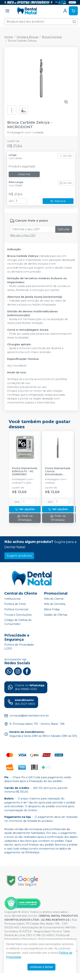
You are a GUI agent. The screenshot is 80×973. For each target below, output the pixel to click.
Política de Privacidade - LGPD (19, 646)
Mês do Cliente (54, 598)
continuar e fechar (41, 966)
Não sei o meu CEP (22, 235)
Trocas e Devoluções (18, 614)
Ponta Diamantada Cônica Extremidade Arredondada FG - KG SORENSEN (57, 471)
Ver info (66, 155)
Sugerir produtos (19, 555)
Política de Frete (15, 604)
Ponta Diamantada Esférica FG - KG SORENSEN (24, 471)
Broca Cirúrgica (52, 37)
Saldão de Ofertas (55, 614)
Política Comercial (16, 609)
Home (8, 37)
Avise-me (24, 174)
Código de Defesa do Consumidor (18, 622)
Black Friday (52, 609)
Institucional (12, 598)
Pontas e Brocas (27, 37)
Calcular (64, 229)
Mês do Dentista (54, 604)
